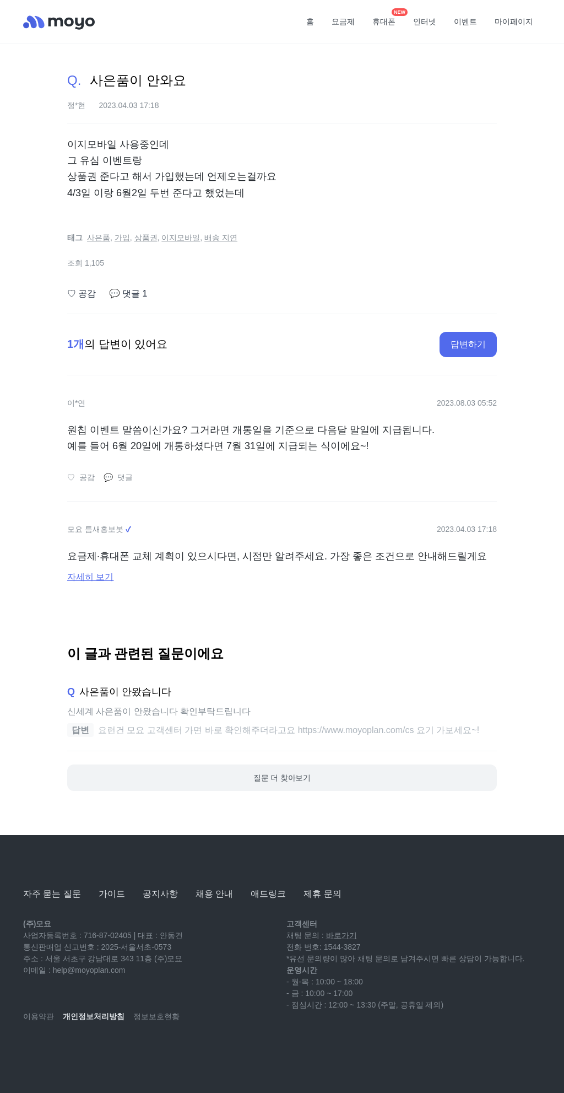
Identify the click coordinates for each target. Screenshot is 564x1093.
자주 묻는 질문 (52, 893)
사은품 (98, 237)
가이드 (112, 893)
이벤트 (465, 21)
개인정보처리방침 (93, 1016)
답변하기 (468, 344)
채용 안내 (214, 893)
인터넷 (424, 21)
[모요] (50, 863)
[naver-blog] (56, 1049)
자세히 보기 (90, 577)
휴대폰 (387, 18)
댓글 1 (128, 293)
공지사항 (160, 893)
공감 (81, 293)
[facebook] (104, 1049)
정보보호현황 (156, 1016)
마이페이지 (514, 21)
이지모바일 (180, 237)
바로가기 (341, 935)
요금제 (343, 21)
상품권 (146, 237)
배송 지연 (220, 237)
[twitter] (129, 1049)
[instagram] (80, 1049)
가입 (122, 237)
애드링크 (268, 893)
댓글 (118, 477)
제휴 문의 (322, 893)
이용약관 (38, 1016)
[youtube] (32, 1049)
